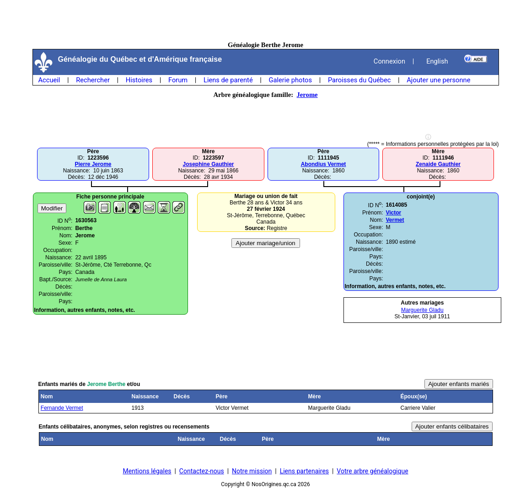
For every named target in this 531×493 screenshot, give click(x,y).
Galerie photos (290, 80)
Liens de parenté (228, 80)
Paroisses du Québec (359, 80)
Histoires (139, 80)
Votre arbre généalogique (372, 471)
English (437, 61)
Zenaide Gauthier (438, 164)
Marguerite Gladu (422, 310)
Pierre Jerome (93, 164)
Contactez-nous (201, 471)
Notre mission (252, 471)
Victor (393, 212)
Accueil (49, 80)
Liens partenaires (304, 471)
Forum (178, 80)
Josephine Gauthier (208, 164)
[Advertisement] (266, 20)
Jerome (306, 94)
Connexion (389, 61)
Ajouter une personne (438, 80)
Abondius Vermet (323, 164)
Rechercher (93, 80)
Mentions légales (147, 471)
